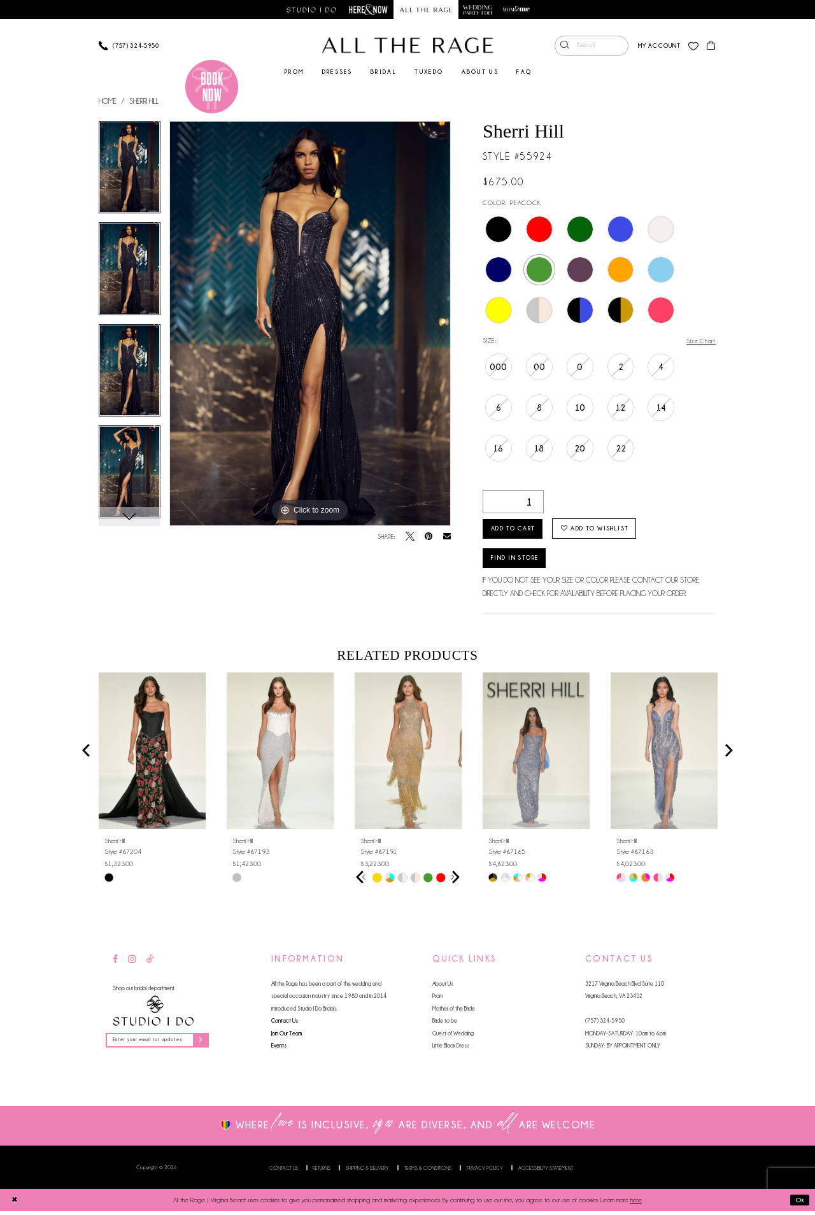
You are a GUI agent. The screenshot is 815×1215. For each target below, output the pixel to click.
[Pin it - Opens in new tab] (428, 537)
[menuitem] (590, 46)
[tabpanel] (129, 173)
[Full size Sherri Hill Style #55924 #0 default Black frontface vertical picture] (310, 324)
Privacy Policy (485, 1171)
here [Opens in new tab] (636, 1203)
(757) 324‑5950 (605, 1024)
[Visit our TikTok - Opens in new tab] (150, 963)
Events (279, 1048)
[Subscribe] (205, 1043)
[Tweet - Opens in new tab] (410, 537)
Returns (321, 1171)
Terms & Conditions (427, 1171)
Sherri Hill (144, 101)
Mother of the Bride (453, 1011)
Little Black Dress (450, 1048)
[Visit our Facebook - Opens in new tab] (115, 963)
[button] (658, 46)
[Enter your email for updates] (160, 1043)
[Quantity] (513, 501)
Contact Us (284, 1024)
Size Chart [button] (700, 341)
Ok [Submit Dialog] (799, 1204)
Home (108, 101)
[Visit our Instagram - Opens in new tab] (132, 963)
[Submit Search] (564, 46)
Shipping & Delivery (367, 1171)
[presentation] (152, 753)
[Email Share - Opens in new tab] (447, 537)
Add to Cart (517, 529)
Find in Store (520, 560)
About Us (442, 986)
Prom (437, 999)
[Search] (590, 46)
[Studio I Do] (153, 1013)
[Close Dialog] (14, 1203)
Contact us (283, 1171)
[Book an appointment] (212, 86)
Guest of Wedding (453, 1036)
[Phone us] (129, 46)
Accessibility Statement (545, 1171)
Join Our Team (286, 1036)
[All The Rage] (407, 46)
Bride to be (444, 1024)
